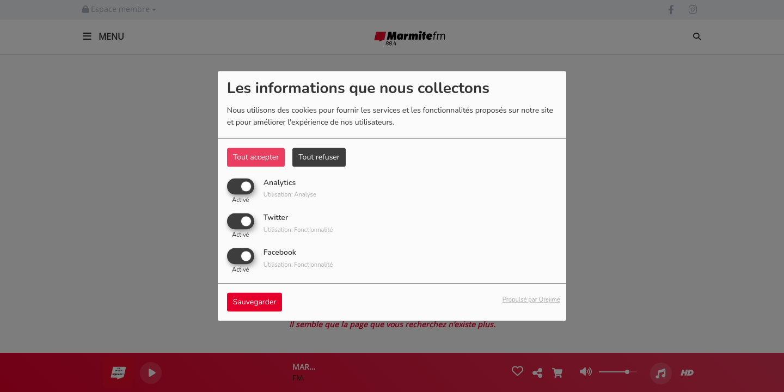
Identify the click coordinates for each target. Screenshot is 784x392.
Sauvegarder (255, 302)
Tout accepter (256, 157)
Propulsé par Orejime (531, 300)
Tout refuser (319, 157)
